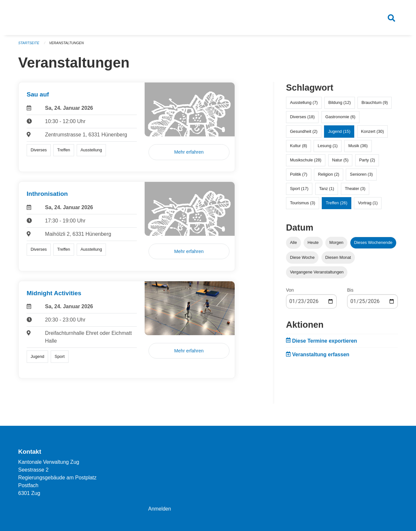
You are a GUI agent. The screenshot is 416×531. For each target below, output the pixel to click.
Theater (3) (355, 191)
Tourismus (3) (302, 205)
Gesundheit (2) (304, 133)
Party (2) (367, 162)
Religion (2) (328, 176)
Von (290, 292)
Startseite (29, 45)
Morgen (336, 245)
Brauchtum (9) (374, 105)
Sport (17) (299, 191)
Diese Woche (302, 259)
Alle (293, 245)
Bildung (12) (339, 105)
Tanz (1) (326, 191)
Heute (312, 245)
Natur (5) (340, 162)
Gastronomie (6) (340, 119)
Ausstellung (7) (304, 105)
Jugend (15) (339, 133)
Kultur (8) (298, 147)
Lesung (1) (328, 147)
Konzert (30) (372, 133)
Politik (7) (298, 176)
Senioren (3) (361, 176)
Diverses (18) (302, 119)
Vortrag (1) (367, 205)
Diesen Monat (338, 259)
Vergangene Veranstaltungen (317, 274)
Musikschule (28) (305, 162)
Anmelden (160, 509)
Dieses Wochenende (373, 245)
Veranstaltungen (67, 45)
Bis (350, 292)
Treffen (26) (336, 205)
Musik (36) (358, 147)
